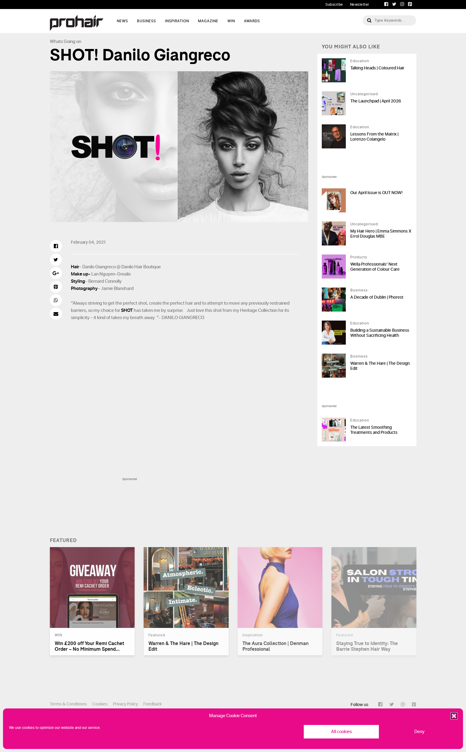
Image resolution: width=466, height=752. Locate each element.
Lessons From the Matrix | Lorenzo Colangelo (374, 136)
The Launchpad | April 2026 (375, 101)
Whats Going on (65, 41)
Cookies (100, 704)
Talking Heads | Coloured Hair (377, 68)
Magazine (208, 21)
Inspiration (177, 21)
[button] (454, 716)
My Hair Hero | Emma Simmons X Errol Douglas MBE (380, 233)
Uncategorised (364, 94)
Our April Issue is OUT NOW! (376, 193)
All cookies (341, 731)
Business (146, 21)
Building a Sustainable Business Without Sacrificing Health (379, 333)
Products (358, 257)
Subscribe (334, 4)
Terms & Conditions (68, 704)
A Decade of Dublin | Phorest (377, 297)
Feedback (152, 704)
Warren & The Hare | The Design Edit (380, 366)
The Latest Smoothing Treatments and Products (373, 430)
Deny (419, 731)
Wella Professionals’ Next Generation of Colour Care (375, 266)
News (122, 21)
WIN (231, 21)
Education (359, 61)
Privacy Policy (125, 704)
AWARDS (252, 21)
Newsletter (359, 4)
